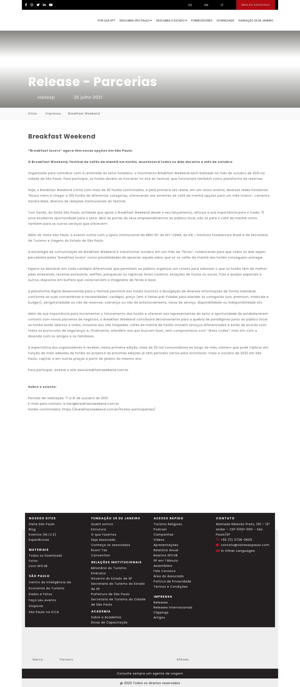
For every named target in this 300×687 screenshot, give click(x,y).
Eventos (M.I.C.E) (42, 534)
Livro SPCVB (38, 566)
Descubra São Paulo (136, 20)
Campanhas (164, 534)
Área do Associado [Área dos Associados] (255, 4)
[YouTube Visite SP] (51, 5)
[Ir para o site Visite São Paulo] (38, 20)
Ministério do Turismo (108, 568)
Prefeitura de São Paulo (110, 594)
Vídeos (159, 540)
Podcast (160, 529)
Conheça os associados (110, 545)
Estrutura (98, 529)
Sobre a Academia (106, 617)
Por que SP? (106, 20)
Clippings (161, 612)
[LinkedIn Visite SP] (44, 5)
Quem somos (102, 524)
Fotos (33, 561)
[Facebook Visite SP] (26, 5)
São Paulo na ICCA (44, 612)
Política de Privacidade (172, 581)
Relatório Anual (166, 550)
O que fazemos (103, 534)
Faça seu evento (42, 600)
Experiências (39, 540)
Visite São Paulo (42, 524)
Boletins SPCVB (166, 555)
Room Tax (99, 550)
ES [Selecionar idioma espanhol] (187, 5)
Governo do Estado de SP (111, 578)
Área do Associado (169, 576)
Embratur (98, 573)
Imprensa (53, 113)
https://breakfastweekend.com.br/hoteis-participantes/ (109, 409)
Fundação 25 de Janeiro (256, 20)
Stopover (36, 606)
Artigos (159, 617)
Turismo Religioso (168, 524)
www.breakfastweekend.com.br (103, 370)
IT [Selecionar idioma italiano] (219, 5)
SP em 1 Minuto (166, 560)
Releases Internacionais (173, 607)
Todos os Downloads (45, 555)
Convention (100, 555)
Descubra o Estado (171, 20)
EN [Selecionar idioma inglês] (203, 5)
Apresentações (166, 545)
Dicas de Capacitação (109, 622)
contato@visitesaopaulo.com (245, 545)
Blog (32, 529)
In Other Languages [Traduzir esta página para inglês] (238, 550)
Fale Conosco (165, 571)
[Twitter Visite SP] (38, 5)
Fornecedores (201, 20)
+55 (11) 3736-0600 (236, 540)
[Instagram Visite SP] (31, 5)
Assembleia (163, 566)
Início (32, 113)
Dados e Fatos (40, 594)
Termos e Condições (171, 587)
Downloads (225, 20)
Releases (161, 602)
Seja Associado (103, 540)
